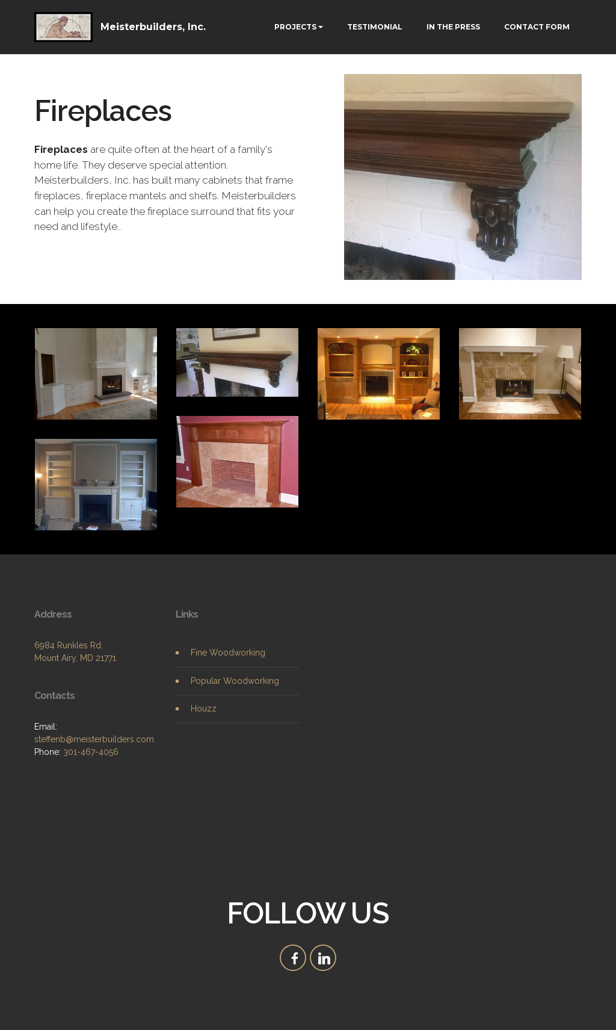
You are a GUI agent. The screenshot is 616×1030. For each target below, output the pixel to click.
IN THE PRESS (453, 26)
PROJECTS (295, 26)
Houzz (204, 708)
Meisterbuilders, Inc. (153, 27)
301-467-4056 (91, 752)
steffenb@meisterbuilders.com (94, 739)
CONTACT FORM (537, 26)
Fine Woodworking (228, 652)
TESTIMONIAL (374, 26)
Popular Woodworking (235, 681)
